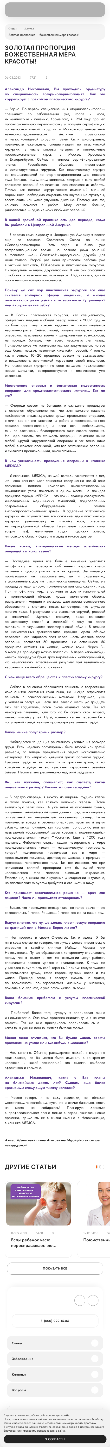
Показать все (55, 1268)
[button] (96, 1167)
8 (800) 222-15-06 (55, 1321)
